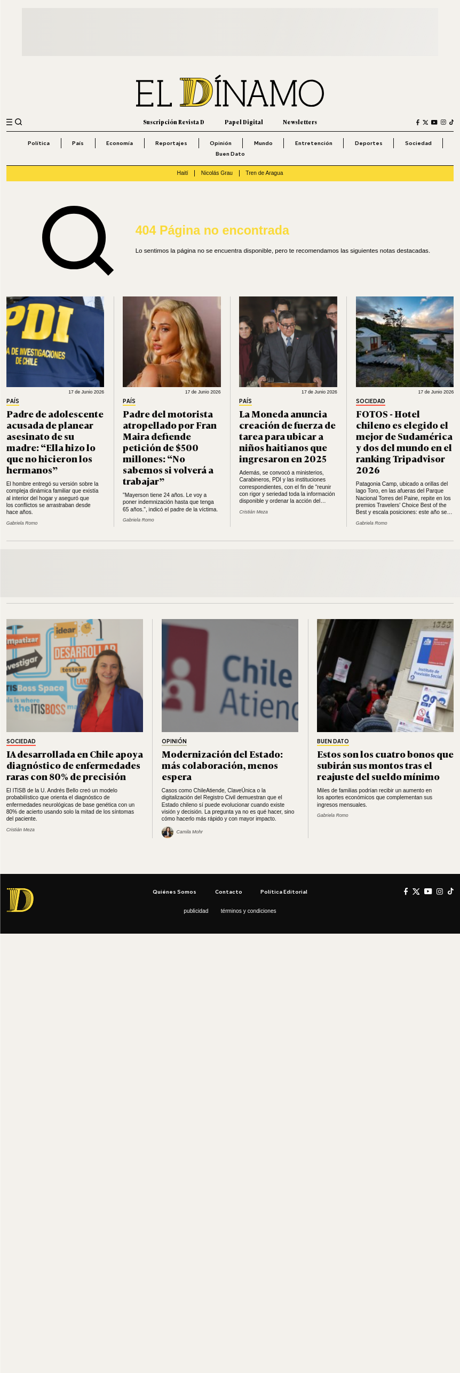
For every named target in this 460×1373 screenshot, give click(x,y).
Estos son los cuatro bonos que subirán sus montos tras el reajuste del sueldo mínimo (385, 764)
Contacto (228, 891)
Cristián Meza (253, 512)
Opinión (221, 143)
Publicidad (196, 911)
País (78, 143)
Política (39, 143)
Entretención (313, 143)
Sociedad (418, 143)
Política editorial (283, 891)
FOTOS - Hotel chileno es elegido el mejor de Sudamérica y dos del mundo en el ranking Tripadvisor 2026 (404, 441)
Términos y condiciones (248, 911)
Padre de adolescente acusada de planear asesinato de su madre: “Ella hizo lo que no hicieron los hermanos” (55, 441)
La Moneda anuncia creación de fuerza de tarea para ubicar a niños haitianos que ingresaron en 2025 (287, 435)
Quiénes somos (174, 891)
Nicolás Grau (217, 173)
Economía (119, 143)
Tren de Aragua (264, 173)
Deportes (369, 143)
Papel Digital (244, 122)
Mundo (263, 143)
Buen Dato (230, 153)
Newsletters (300, 122)
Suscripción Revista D (173, 122)
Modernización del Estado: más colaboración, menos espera (222, 764)
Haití (182, 173)
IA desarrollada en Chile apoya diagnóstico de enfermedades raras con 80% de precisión (74, 764)
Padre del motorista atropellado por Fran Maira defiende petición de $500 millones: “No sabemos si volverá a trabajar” (170, 446)
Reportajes (171, 143)
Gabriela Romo (22, 523)
